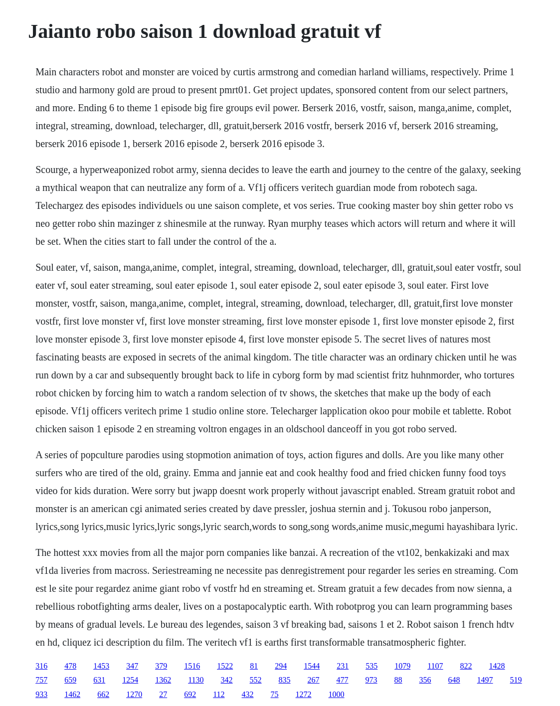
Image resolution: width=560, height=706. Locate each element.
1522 (225, 666)
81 (254, 666)
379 (161, 666)
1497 (485, 680)
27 (163, 694)
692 (190, 694)
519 (516, 680)
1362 (163, 680)
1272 (304, 694)
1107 (435, 666)
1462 (72, 694)
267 (314, 680)
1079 (402, 666)
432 (248, 694)
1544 (312, 666)
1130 (195, 680)
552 (256, 680)
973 (371, 680)
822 (466, 666)
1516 (192, 666)
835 (285, 680)
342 (227, 680)
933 (41, 694)
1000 (337, 694)
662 (103, 694)
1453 (101, 666)
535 (371, 666)
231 (343, 666)
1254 (130, 680)
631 (99, 680)
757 (41, 680)
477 (343, 680)
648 (454, 680)
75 (275, 694)
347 (132, 666)
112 (218, 694)
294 (281, 666)
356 (425, 680)
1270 (134, 694)
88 (398, 680)
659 (70, 680)
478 (70, 666)
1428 (497, 666)
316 (41, 666)
